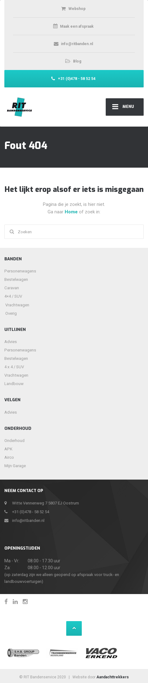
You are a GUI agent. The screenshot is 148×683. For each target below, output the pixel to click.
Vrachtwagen (15, 305)
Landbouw (14, 383)
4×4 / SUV (13, 296)
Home (72, 212)
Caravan (11, 288)
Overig (11, 313)
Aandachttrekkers (112, 677)
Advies (10, 341)
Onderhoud (14, 440)
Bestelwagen (16, 279)
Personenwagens (20, 271)
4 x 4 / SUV (14, 367)
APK (8, 449)
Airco (9, 457)
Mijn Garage (15, 465)
